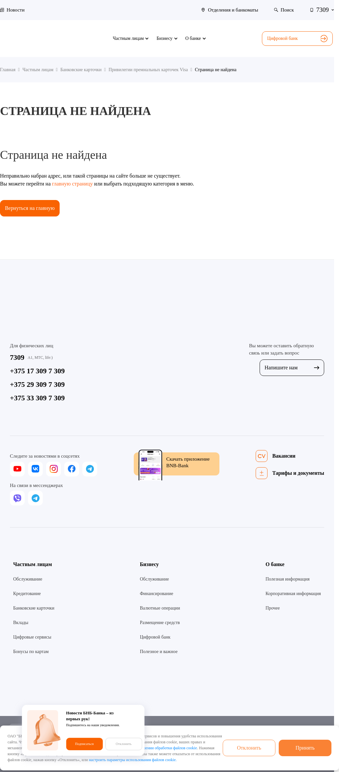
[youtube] (17, 469)
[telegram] (89, 469)
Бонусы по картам (31, 651)
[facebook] (71, 469)
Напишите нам (292, 367)
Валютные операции (160, 608)
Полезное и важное (158, 651)
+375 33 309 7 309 (37, 398)
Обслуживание (27, 579)
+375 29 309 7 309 (37, 384)
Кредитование (27, 593)
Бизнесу (149, 564)
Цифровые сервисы (32, 637)
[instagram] (53, 469)
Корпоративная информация (293, 593)
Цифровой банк (297, 38)
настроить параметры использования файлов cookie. (133, 760)
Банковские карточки (33, 608)
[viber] (17, 498)
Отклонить (249, 748)
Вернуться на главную (30, 208)
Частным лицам (32, 564)
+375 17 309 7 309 (37, 371)
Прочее (273, 608)
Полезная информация (288, 579)
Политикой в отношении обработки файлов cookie (154, 748)
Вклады (20, 622)
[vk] (35, 469)
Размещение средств (160, 622)
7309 (17, 357)
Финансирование (156, 593)
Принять (305, 748)
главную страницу (72, 183)
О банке (275, 564)
